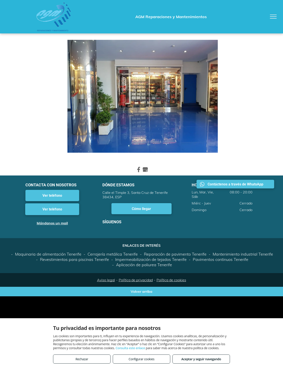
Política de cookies (171, 280)
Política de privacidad (136, 280)
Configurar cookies (142, 359)
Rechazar (81, 359)
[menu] (273, 16)
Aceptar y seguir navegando (201, 359)
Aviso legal (106, 280)
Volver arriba (141, 291)
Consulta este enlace (130, 348)
